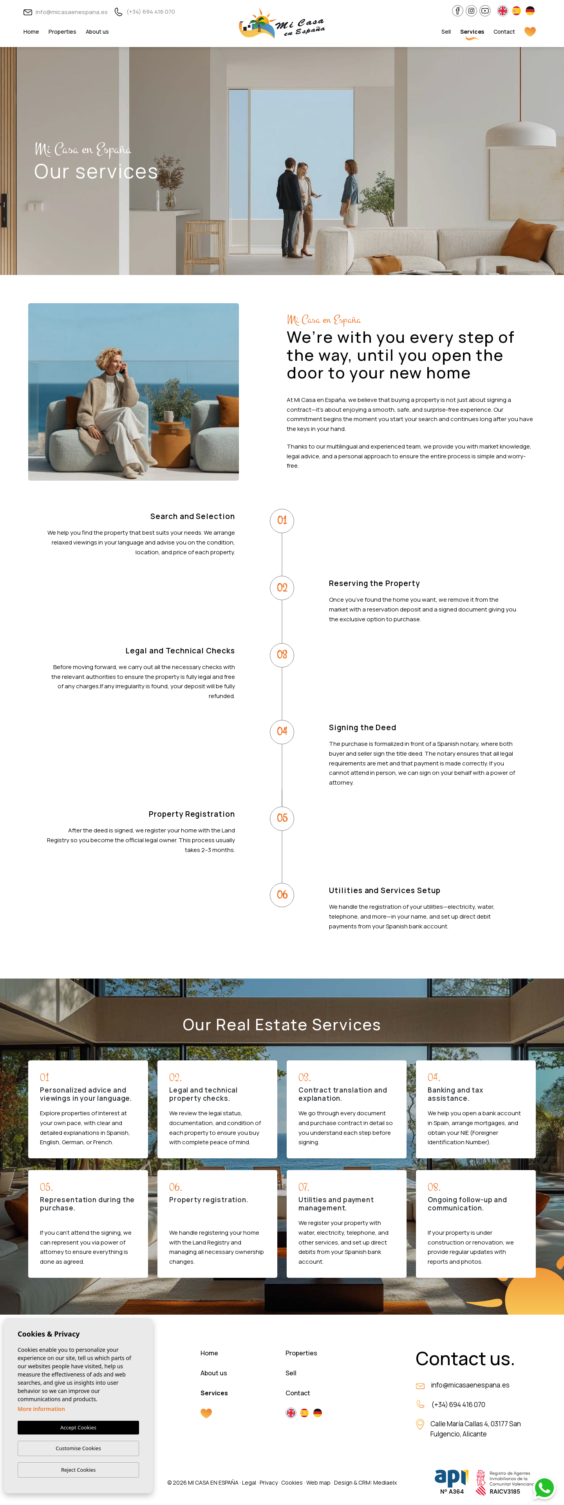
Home (31, 31)
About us (97, 31)
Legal (249, 1482)
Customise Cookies (78, 1448)
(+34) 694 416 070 (144, 11)
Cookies (292, 1482)
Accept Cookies (78, 1427)
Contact (504, 31)
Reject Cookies (78, 1469)
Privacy (269, 1482)
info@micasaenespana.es (66, 12)
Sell (446, 31)
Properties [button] (62, 31)
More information (41, 1409)
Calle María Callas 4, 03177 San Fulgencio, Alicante (475, 1428)
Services (472, 31)
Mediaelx (385, 1482)
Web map (318, 1482)
